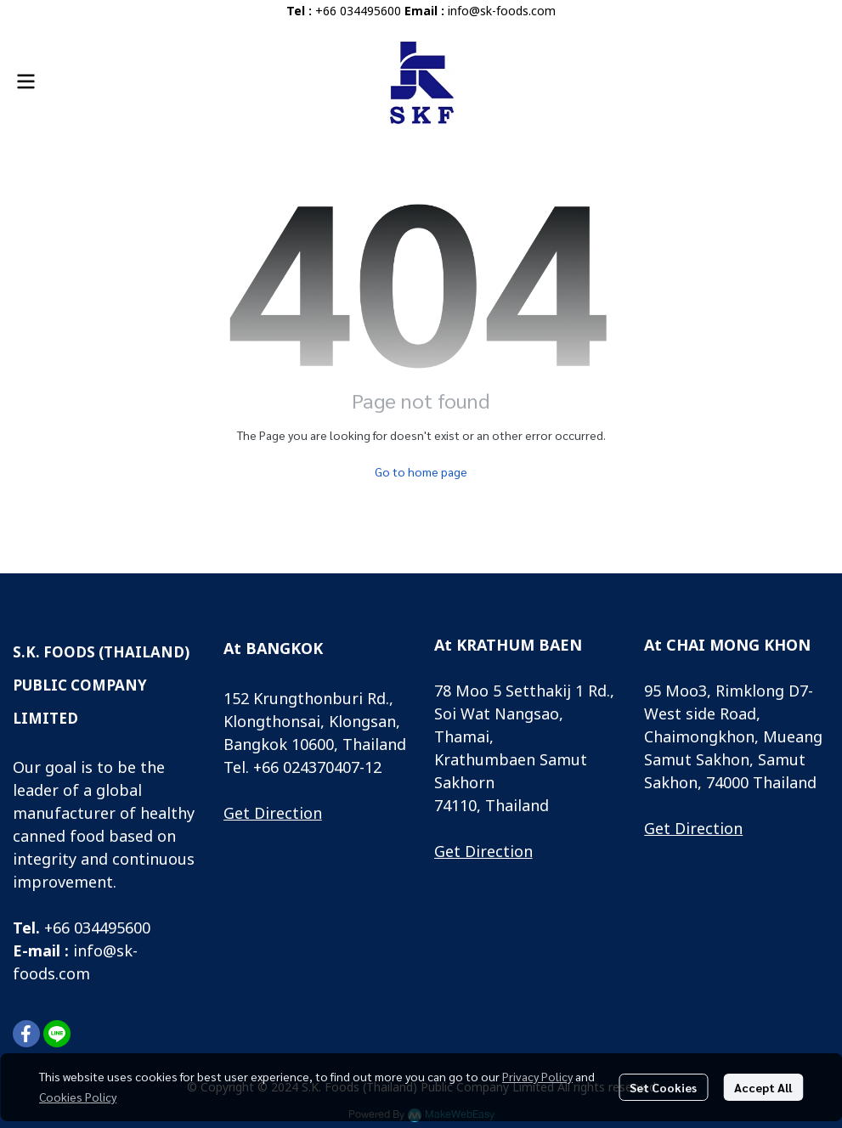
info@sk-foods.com (502, 11)
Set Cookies (663, 1087)
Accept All (763, 1087)
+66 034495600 (358, 11)
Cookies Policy (77, 1096)
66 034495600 (101, 928)
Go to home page (421, 471)
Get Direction (272, 814)
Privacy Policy (537, 1076)
